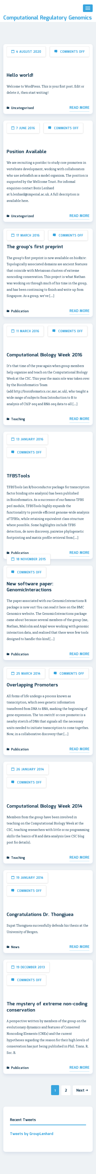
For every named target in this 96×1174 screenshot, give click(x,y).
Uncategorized (22, 216)
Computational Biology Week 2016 (44, 355)
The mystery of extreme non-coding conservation (47, 1007)
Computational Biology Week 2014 (44, 806)
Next (82, 1090)
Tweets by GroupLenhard (31, 1134)
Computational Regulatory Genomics (47, 18)
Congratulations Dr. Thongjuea (40, 915)
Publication (20, 311)
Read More (79, 108)
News (15, 947)
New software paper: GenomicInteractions (30, 587)
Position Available (26, 152)
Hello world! (20, 75)
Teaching (18, 419)
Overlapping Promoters (32, 685)
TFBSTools (18, 476)
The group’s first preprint (35, 247)
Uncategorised (22, 108)
